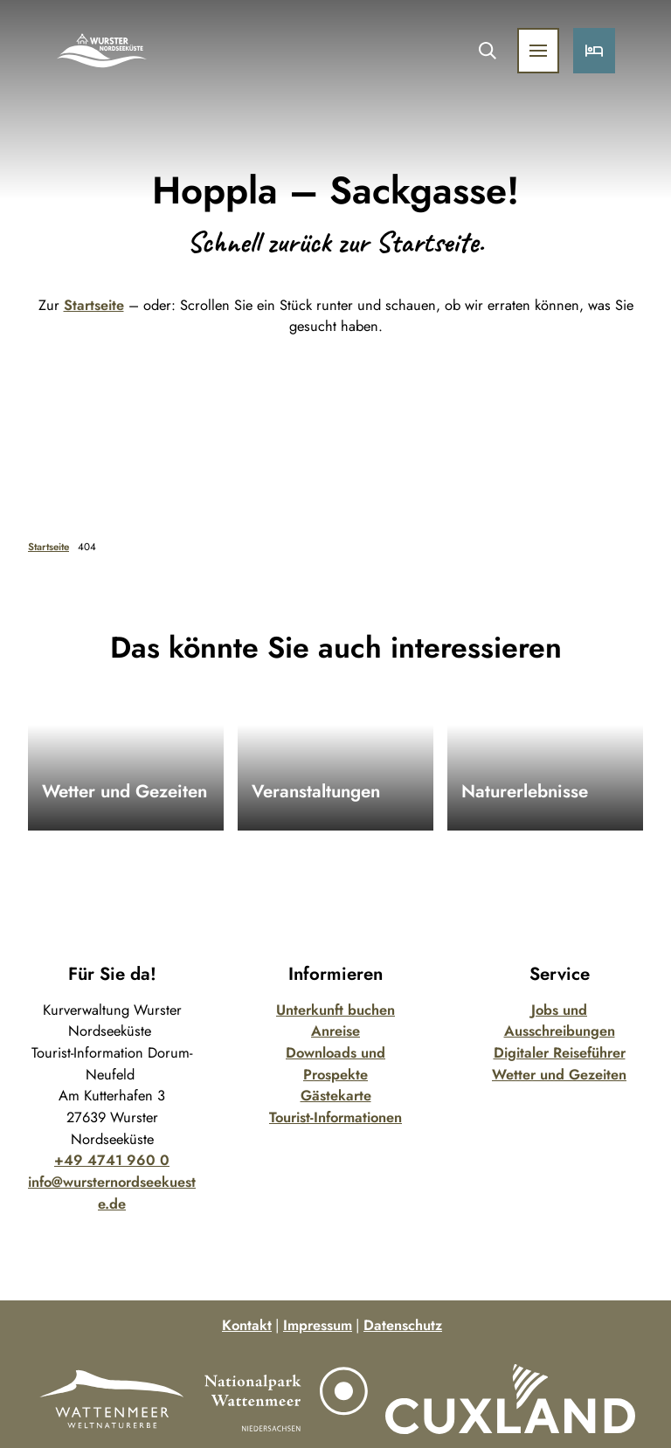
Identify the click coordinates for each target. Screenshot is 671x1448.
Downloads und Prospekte (335, 1063)
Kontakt (247, 1324)
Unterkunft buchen (335, 1009)
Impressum (317, 1324)
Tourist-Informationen (335, 1117)
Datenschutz (402, 1324)
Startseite (94, 304)
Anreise (335, 1030)
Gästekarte (336, 1095)
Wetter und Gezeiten (559, 1074)
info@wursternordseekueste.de (112, 1192)
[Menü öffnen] (538, 50)
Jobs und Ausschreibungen (559, 1020)
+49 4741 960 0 (111, 1159)
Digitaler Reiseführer (560, 1052)
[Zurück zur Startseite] (102, 50)
